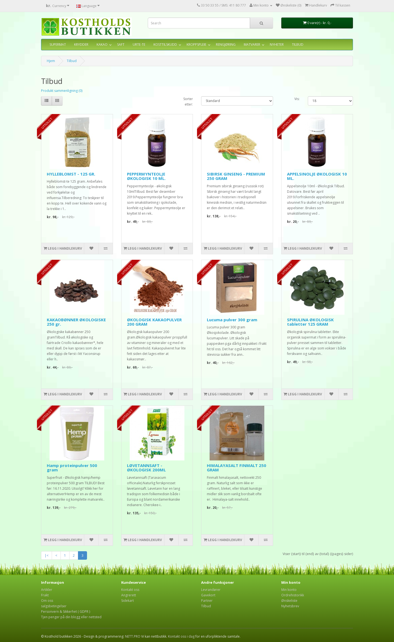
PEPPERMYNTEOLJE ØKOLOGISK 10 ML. (146, 176)
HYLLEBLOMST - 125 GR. (71, 174)
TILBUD (297, 44)
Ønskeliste (289, 600)
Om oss (47, 600)
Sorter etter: (188, 102)
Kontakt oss (130, 589)
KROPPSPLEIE (196, 44)
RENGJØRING (226, 44)
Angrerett (128, 595)
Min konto (289, 589)
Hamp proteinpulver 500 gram (72, 468)
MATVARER (252, 44)
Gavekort (208, 595)
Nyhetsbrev (290, 606)
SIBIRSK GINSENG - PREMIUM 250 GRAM (236, 176)
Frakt (45, 595)
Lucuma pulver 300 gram (232, 319)
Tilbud (72, 61)
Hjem (51, 61)
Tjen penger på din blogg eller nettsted (71, 617)
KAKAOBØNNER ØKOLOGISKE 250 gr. (76, 322)
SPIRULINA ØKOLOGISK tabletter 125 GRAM (310, 322)
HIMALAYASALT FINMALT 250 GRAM (236, 468)
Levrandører (211, 589)
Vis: (297, 99)
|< (46, 555)
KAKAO (102, 44)
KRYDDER (81, 44)
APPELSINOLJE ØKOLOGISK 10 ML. (317, 176)
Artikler (46, 589)
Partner (207, 600)
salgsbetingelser (53, 606)
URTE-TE (139, 44)
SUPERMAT (58, 44)
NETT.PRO (132, 636)
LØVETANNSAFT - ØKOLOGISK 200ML (146, 468)
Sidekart (127, 600)
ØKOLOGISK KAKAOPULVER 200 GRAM (154, 322)
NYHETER (277, 44)
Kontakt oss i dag (181, 636)
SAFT (120, 44)
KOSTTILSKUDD (165, 44)
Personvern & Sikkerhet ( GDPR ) (65, 611)
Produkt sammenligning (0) (61, 90)
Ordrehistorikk (292, 595)
